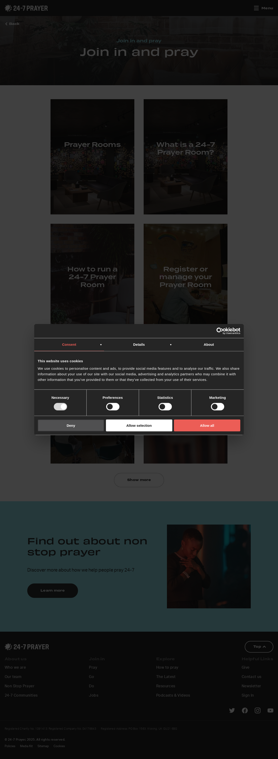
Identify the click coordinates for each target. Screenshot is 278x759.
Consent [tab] (69, 344)
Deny (71, 425)
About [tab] (209, 344)
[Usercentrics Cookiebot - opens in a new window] (220, 331)
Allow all (207, 425)
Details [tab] (139, 344)
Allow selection (139, 425)
